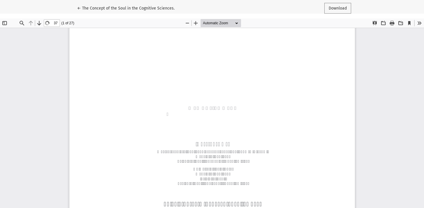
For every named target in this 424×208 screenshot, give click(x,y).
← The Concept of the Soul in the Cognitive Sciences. (126, 8)
